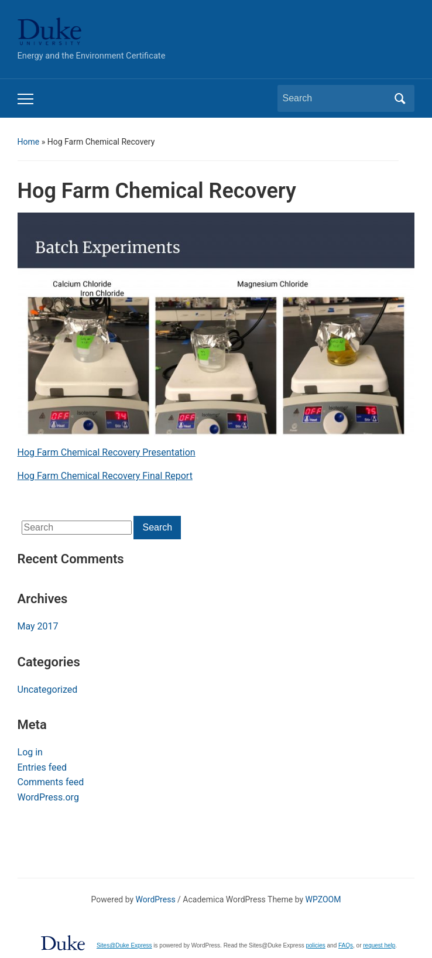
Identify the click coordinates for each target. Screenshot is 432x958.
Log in (30, 752)
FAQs (345, 945)
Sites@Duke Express (124, 945)
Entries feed (42, 767)
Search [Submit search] (400, 98)
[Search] (335, 98)
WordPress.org (48, 797)
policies (315, 945)
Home (29, 141)
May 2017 (38, 626)
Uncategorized (48, 689)
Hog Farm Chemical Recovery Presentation (107, 452)
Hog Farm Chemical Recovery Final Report (105, 475)
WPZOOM (323, 899)
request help (379, 945)
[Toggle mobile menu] (25, 99)
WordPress (156, 899)
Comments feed (51, 782)
